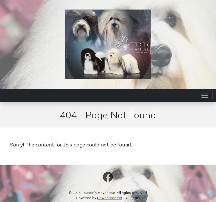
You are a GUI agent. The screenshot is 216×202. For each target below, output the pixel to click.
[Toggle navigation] (205, 95)
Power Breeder (109, 198)
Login (135, 198)
